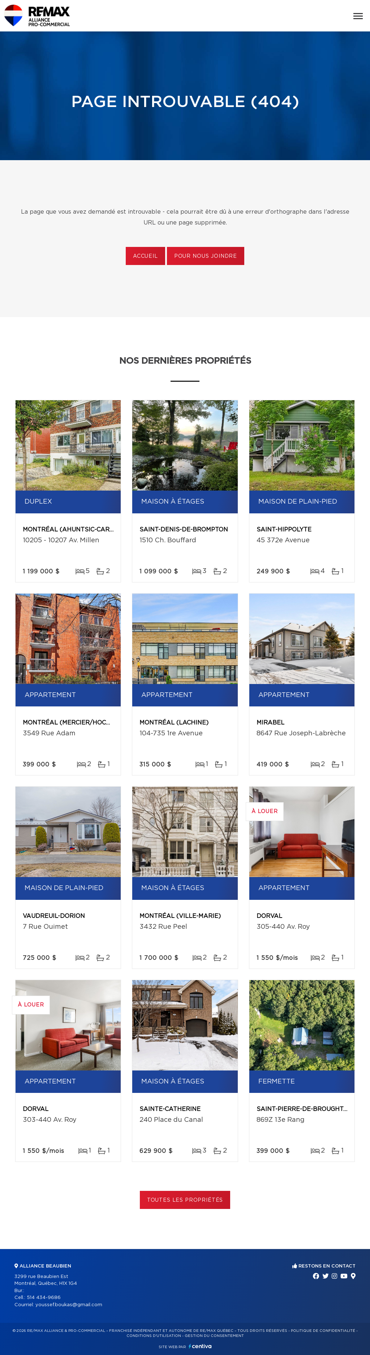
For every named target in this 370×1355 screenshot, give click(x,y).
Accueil (145, 256)
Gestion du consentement (214, 1336)
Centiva (200, 1346)
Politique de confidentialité (323, 1331)
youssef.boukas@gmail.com (68, 1305)
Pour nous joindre (205, 256)
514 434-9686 (44, 1297)
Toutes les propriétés (185, 1200)
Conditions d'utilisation (153, 1336)
